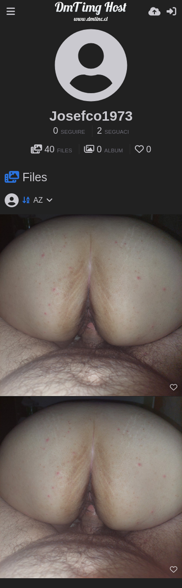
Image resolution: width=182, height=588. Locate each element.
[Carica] (154, 11)
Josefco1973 (91, 115)
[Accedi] (171, 11)
